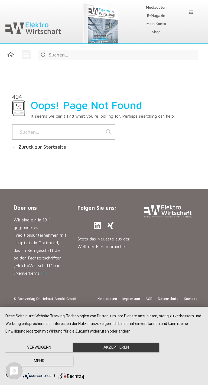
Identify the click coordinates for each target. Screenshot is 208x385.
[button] (26, 54)
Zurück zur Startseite (39, 147)
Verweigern (35, 361)
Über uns (25, 208)
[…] (44, 273)
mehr (173, 361)
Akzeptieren (104, 361)
